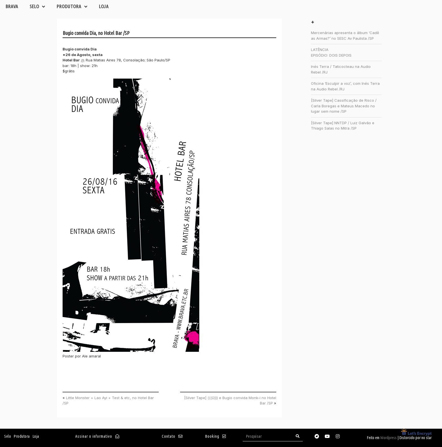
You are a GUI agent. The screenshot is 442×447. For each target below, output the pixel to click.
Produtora (72, 6)
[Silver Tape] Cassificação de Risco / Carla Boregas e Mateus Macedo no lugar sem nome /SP (344, 106)
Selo (37, 6)
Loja (104, 6)
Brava (12, 6)
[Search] (298, 436)
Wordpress (388, 437)
